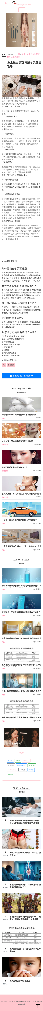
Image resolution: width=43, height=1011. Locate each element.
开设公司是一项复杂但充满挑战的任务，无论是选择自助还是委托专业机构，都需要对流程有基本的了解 (24, 822)
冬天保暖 (29, 98)
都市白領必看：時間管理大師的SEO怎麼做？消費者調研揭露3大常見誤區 (25, 918)
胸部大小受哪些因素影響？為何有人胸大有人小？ (25, 854)
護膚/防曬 (5, 444)
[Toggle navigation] (21, 9)
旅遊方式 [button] (32, 765)
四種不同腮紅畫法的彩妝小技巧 (14, 467)
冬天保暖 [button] (11, 365)
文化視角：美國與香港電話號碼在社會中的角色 (21, 612)
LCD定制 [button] (22, 770)
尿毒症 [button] (18, 760)
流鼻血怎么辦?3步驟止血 (20, 981)
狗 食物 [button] (10, 774)
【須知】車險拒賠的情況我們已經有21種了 (19, 520)
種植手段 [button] (26, 760)
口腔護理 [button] (11, 765)
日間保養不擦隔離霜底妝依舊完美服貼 (17, 441)
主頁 (18, 54)
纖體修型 (5, 471)
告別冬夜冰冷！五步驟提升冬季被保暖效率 (19, 415)
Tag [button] (4, 365)
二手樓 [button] (31, 770)
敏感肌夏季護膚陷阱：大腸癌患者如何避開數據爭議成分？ (25, 886)
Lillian (6, 360)
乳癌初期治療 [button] (21, 765)
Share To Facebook (21, 375)
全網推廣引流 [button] (12, 770)
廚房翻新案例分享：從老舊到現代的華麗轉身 (25, 950)
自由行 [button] (10, 760)
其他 (23, 54)
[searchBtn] (6, 3)
